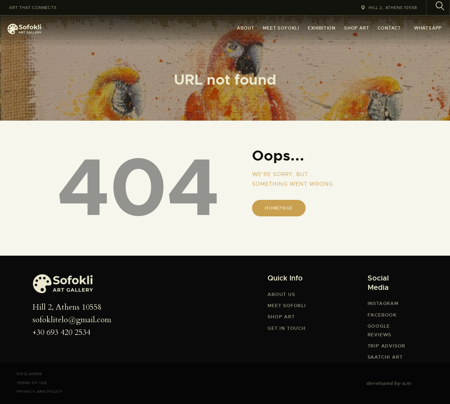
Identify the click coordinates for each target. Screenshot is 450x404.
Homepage (279, 208)
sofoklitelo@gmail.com (71, 319)
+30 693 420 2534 (61, 332)
